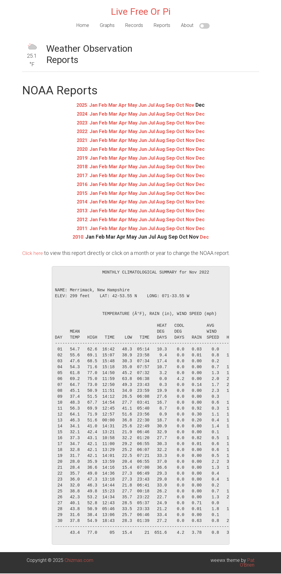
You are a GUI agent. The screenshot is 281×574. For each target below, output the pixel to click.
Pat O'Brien (247, 560)
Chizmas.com (79, 558)
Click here (33, 251)
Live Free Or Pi (141, 11)
